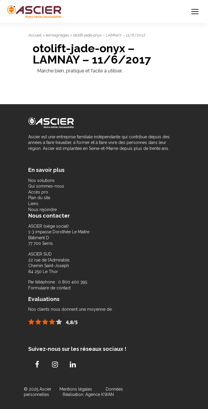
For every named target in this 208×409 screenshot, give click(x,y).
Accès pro (38, 192)
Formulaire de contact (49, 288)
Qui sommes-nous (46, 186)
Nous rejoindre (42, 209)
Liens (33, 203)
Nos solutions (41, 180)
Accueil (35, 35)
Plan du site (39, 197)
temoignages (57, 35)
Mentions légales (76, 389)
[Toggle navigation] (195, 12)
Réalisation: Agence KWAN (88, 394)
